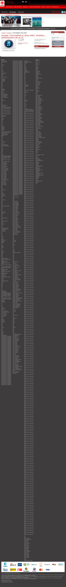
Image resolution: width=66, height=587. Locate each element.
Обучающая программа (40, 174)
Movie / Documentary (16, 213)
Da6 (2, 153)
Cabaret (2, 118)
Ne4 (13, 238)
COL (2, 140)
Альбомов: (21, 28)
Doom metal (3, 195)
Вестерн (37, 164)
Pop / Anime (15, 263)
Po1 (13, 253)
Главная (3, 32)
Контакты (55, 4)
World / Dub (26, 541)
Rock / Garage (15, 341)
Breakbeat (3, 116)
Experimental (38, 88)
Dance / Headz (3, 173)
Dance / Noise (3, 178)
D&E (2, 150)
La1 (2, 323)
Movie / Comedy (15, 209)
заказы (59, 33)
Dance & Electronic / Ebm (5, 161)
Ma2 (2, 329)
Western (37, 157)
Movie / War (15, 233)
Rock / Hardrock (15, 347)
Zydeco (25, 559)
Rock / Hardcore (15, 345)
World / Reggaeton (27, 551)
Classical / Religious (4, 134)
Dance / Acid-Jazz (4, 163)
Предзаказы (25, 6)
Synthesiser (26, 100)
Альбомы (12, 12)
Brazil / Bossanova (4, 105)
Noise (14, 244)
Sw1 (25, 94)
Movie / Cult (38, 105)
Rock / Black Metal (16, 338)
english (28, 2)
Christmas (3, 129)
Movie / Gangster (15, 219)
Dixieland (2, 193)
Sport (36, 150)
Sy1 (25, 96)
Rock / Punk (15, 363)
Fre (1, 234)
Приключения (38, 175)
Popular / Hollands (16, 286)
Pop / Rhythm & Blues (16, 278)
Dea (2, 188)
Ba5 (2, 83)
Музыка (2, 59)
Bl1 (1, 91)
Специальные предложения (34, 6)
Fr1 (1, 232)
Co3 (2, 136)
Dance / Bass (3, 165)
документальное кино (39, 169)
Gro (2, 250)
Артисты (4, 12)
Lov (2, 328)
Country (2, 143)
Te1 (24, 102)
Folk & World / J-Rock (4, 229)
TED (25, 105)
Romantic (37, 145)
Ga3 (2, 238)
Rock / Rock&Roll (16, 365)
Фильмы (21, 12)
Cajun (2, 119)
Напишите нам (60, 4)
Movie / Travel (15, 230)
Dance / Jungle (3, 176)
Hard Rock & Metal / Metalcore (6, 266)
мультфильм (38, 173)
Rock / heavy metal (16, 348)
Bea (2, 86)
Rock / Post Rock (15, 355)
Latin (2, 324)
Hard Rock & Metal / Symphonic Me (4, 273)
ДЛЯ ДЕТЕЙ (38, 168)
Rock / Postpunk (15, 358)
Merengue (3, 332)
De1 (2, 186)
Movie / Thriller (15, 229)
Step (25, 91)
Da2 (2, 152)
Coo (2, 142)
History (37, 92)
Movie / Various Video (16, 232)
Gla (1, 243)
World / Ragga (26, 548)
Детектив (37, 167)
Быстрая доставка (55, 6)
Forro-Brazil (3, 231)
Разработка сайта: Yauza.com (6, 580)
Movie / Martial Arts (39, 118)
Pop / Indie (14, 266)
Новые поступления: (31, 28)
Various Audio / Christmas (28, 109)
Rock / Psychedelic (16, 360)
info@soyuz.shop (55, 11)
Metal (2, 334)
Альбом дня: (3, 15)
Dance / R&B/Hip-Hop (4, 179)
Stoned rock (26, 92)
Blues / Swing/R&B (4, 97)
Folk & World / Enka (4, 228)
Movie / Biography (16, 204)
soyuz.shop (26, 574)
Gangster (2, 241)
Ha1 (2, 254)
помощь (62, 33)
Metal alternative (4, 335)
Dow (2, 196)
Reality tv (37, 138)
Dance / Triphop (4, 184)
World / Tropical (26, 556)
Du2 (2, 200)
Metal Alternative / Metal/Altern (6, 337)
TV (36, 153)
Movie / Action (38, 96)
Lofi (2, 326)
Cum (2, 149)
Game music (3, 240)
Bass (2, 85)
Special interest (38, 149)
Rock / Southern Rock (16, 368)
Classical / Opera (4, 133)
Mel (2, 331)
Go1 (2, 244)
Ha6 (2, 257)
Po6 (13, 257)
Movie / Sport (15, 228)
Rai (13, 323)
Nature (37, 130)
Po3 (13, 255)
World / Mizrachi (26, 547)
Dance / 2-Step (3, 162)
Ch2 (2, 123)
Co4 (2, 137)
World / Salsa (26, 552)
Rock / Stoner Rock (16, 371)
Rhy (13, 329)
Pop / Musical (15, 271)
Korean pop (3, 321)
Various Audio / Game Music (28, 534)
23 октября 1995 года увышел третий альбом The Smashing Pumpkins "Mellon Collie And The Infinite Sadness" (10, 25)
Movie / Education (16, 215)
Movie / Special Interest (16, 227)
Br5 (1, 103)
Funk (2, 236)
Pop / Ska (14, 280)
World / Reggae (26, 550)
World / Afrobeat (26, 538)
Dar (2, 185)
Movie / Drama (15, 214)
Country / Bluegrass (4, 144)
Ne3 (13, 237)
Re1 (13, 326)
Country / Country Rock (5, 145)
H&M (2, 252)
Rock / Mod (14, 353)
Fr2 (1, 233)
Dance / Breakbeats (4, 166)
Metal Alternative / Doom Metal (6, 336)
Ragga (14, 322)
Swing (25, 95)
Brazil (2, 104)
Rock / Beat (15, 337)
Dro (2, 198)
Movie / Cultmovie (16, 211)
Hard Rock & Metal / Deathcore (4, 261)
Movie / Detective (15, 212)
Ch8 (2, 125)
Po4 (13, 256)
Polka (14, 262)
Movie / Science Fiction (16, 226)
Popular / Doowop (16, 285)
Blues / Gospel (3, 96)
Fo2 (2, 226)
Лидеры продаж (9, 6)
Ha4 (2, 255)
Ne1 (13, 236)
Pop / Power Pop (15, 277)
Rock (13, 333)
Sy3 (25, 98)
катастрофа (38, 170)
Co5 (2, 138)
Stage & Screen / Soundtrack (29, 90)
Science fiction (38, 146)
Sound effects (26, 85)
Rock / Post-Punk (15, 357)
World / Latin (26, 546)
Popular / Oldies (15, 296)
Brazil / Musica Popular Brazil (6, 107)
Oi (13, 248)
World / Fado (26, 542)
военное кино (38, 166)
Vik (24, 535)
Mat (2, 330)
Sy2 (25, 97)
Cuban (2, 148)
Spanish (37, 148)
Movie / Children (15, 207)
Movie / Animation (16, 203)
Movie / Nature (15, 223)
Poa (13, 260)
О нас (65, 4)
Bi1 (1, 87)
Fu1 (2, 235)
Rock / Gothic (15, 342)
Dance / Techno (3, 182)
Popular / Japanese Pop (17, 289)
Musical (37, 129)
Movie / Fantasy (15, 218)
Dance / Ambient (4, 164)
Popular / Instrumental (16, 288)
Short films (37, 147)
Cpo (2, 146)
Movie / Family (15, 217)
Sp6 (25, 88)
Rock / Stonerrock (16, 372)
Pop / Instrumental (16, 267)
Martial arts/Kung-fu (39, 95)
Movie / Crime (15, 210)
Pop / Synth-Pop (15, 281)
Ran (13, 324)
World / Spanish (26, 554)
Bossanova (3, 100)
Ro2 (13, 331)
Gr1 (2, 248)
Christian (2, 128)
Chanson (2, 127)
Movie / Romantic (15, 225)
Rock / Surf (14, 373)
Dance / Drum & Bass (4, 168)
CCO (2, 121)
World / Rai (26, 549)
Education (37, 87)
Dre (2, 197)
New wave (14, 241)
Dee (2, 190)
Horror (37, 93)
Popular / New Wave (16, 294)
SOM (25, 83)
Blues (2, 93)
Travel (37, 152)
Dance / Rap (3, 180)
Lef (1, 325)
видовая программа (39, 165)
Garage (2, 242)
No (13, 242)
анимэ (37, 161)
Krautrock (3, 322)
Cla (1, 130)
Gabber (2, 239)
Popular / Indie (15, 287)
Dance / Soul (3, 181)
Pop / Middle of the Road (17, 270)
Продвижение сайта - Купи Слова (7, 581)
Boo (2, 98)
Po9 (13, 259)
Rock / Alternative (16, 335)
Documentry (38, 85)
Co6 (2, 139)
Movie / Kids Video (16, 222)
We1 (25, 537)
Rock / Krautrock (15, 351)
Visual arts (37, 155)
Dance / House (3, 175)
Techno (25, 104)
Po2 (13, 254)
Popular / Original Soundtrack (40, 137)
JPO (36, 94)
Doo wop (2, 194)
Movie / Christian (15, 208)
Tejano (25, 106)
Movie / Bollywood (16, 205)
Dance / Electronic (4, 170)
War (36, 156)
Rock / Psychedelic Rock (17, 361)
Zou (25, 558)
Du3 (2, 201)
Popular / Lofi (15, 291)
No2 (13, 243)
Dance (2, 154)
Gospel (2, 246)
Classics (2, 135)
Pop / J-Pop (15, 268)
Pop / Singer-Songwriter (17, 279)
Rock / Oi (14, 354)
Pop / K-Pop (15, 269)
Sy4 (25, 99)
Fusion (2, 237)
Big (1, 88)
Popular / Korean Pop (16, 290)
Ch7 (2, 124)
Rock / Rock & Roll (16, 364)
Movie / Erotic (15, 216)
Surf (25, 93)
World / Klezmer (26, 545)
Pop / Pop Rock (15, 276)
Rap (13, 325)
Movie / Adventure (16, 202)
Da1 (2, 151)
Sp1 (25, 87)
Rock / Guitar (15, 344)
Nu (13, 246)
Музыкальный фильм (39, 172)
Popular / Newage (16, 295)
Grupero (2, 251)
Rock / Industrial (15, 349)
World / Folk (26, 544)
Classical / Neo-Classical (5, 132)
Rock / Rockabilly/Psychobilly (17, 366)
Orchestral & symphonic (17, 252)
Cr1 (2, 147)
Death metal (3, 189)
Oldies (14, 249)
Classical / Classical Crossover (6, 131)
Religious (37, 140)
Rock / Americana (16, 336)
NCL (13, 235)
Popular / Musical (15, 293)
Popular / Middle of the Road (17, 292)
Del (1, 191)
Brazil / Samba (3, 115)
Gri (1, 249)
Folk (2, 227)
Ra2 (13, 321)
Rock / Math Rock (16, 352)
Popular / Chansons (16, 284)
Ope (13, 250)
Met (2, 333)
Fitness (37, 90)
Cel (1, 122)
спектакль (37, 177)
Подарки (43, 6)
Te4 (24, 103)
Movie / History (15, 220)
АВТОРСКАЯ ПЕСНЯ (39, 160)
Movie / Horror (15, 221)
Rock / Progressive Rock (17, 359)
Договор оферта (40, 4)
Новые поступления (18, 6)
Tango (25, 101)
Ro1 (13, 330)
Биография (37, 162)
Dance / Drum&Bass (4, 169)
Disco (2, 192)
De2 (2, 187)
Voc (24, 536)
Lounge (2, 327)
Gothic (2, 247)
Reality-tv (37, 139)
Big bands (3, 89)
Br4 (1, 102)
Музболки (48, 6)
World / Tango (26, 555)
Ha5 (2, 256)
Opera (14, 251)
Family (37, 89)
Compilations (3, 141)
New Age (14, 240)
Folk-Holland (3, 230)
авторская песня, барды (28, 560)
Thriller (37, 151)
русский (20, 2)
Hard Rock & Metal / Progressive (4, 270)
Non (13, 245)
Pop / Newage (15, 273)
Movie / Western (15, 234)
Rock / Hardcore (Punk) (16, 346)
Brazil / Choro (3, 106)
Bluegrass (3, 92)
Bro (1, 117)
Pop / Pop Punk (15, 275)
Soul (21, 40)
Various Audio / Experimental (29, 110)
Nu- (13, 247)
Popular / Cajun (15, 283)
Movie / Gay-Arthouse (39, 114)
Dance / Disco (3, 167)
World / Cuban (26, 540)
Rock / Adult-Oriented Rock (17, 334)
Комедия (37, 171)
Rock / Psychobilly (16, 362)
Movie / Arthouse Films (39, 100)
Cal (1, 120)
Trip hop (25, 108)
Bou (2, 101)
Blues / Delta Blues (4, 95)
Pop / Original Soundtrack (17, 274)
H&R (2, 253)
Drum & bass (3, 199)
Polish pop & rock (16, 261)
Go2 (2, 245)
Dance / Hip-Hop (4, 174)
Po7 (13, 258)
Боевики (37, 163)
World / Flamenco (27, 543)
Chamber (2, 126)
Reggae (14, 327)
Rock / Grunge (15, 343)
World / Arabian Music (27, 539)
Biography (3, 90)
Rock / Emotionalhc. (16, 340)
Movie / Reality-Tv (16, 224)
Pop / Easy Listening (16, 265)
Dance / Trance (3, 183)
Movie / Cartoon (15, 206)
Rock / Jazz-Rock (16, 350)
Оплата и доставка (32, 4)
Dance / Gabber (4, 172)
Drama (37, 86)
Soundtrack (26, 86)
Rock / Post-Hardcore (16, 356)
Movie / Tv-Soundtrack (16, 231)
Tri (24, 107)
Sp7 (25, 89)
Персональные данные (48, 4)
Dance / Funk (3, 171)
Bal (1, 84)
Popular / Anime (15, 282)
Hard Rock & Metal (4, 258)
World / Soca (26, 553)
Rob (13, 332)
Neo (13, 239)
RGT (13, 328)
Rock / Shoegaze (15, 367)
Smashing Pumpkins (12, 15)
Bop (2, 99)
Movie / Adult (38, 97)
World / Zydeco (26, 557)
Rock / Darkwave (15, 339)
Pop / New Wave (15, 272)
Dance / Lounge (4, 177)
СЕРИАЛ (37, 176)
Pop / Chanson (15, 264)
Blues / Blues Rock (4, 94)
